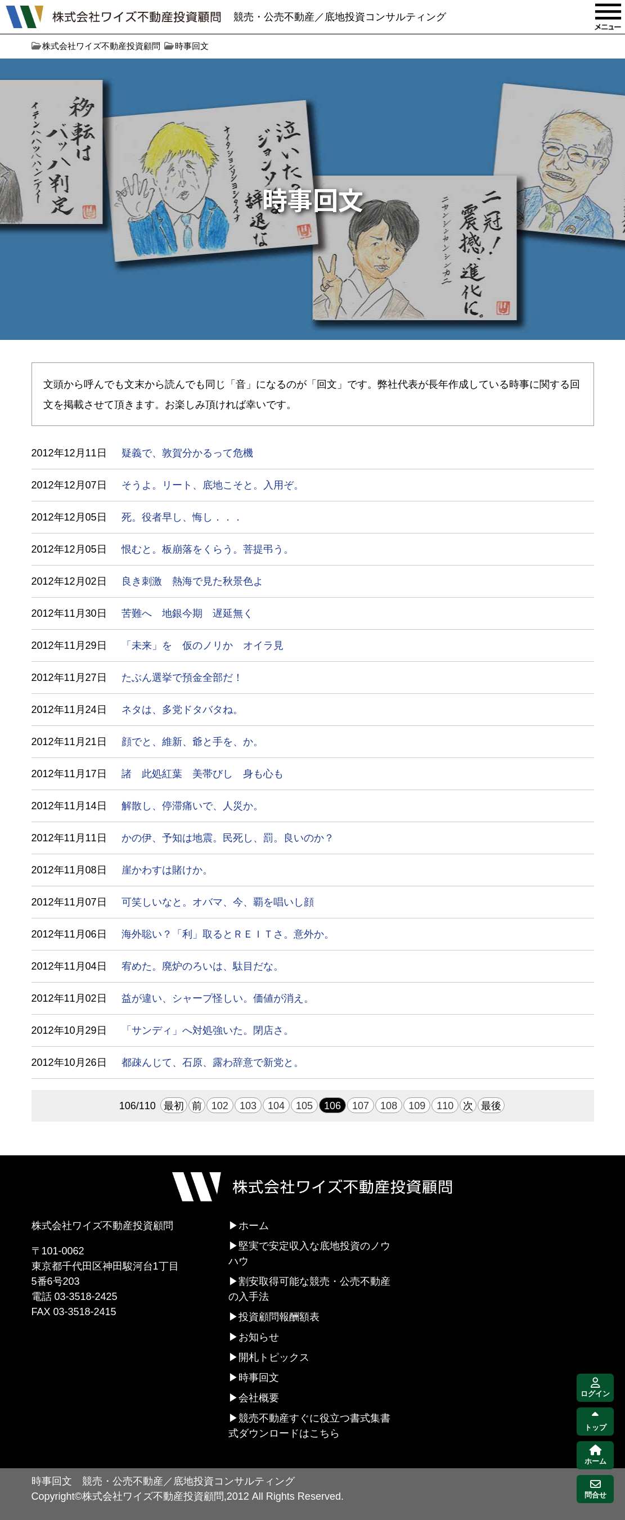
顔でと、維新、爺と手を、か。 (192, 741)
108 (388, 1105)
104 (276, 1105)
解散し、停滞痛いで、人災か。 (192, 805)
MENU (608, 17)
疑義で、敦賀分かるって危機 (187, 453)
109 (416, 1105)
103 (248, 1105)
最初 (174, 1105)
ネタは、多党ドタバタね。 (182, 709)
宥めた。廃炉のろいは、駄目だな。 (203, 966)
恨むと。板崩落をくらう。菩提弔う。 (208, 549)
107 (360, 1105)
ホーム (254, 1225)
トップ (595, 1421)
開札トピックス (274, 1357)
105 (304, 1105)
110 (445, 1105)
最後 (491, 1105)
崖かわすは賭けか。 (167, 870)
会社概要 (259, 1398)
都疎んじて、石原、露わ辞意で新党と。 (213, 1062)
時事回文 (259, 1377)
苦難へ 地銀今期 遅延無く (187, 613)
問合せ (595, 1489)
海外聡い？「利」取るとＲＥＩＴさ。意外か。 (228, 934)
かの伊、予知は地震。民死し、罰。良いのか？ (228, 838)
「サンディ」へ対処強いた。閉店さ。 (208, 1030)
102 (220, 1105)
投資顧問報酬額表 (279, 1316)
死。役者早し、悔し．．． (182, 517)
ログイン (595, 1388)
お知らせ (259, 1337)
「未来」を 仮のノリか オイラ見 (203, 645)
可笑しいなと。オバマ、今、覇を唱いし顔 (218, 902)
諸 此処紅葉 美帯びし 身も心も (203, 773)
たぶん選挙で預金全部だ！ (182, 677)
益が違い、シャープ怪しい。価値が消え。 (218, 998)
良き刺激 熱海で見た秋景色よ (192, 581)
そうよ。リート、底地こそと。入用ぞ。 (213, 485)
